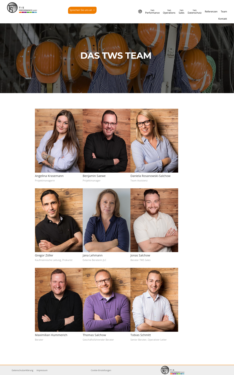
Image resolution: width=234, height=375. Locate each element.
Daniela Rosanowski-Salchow (150, 176)
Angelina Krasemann (49, 176)
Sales (181, 11)
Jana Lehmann (92, 255)
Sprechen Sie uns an (81, 10)
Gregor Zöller (44, 255)
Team (224, 11)
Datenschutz (194, 11)
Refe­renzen (211, 11)
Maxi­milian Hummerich (51, 335)
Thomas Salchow (94, 335)
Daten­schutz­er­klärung (22, 370)
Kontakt (222, 18)
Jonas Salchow (140, 255)
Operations (169, 11)
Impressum (42, 370)
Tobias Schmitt (140, 335)
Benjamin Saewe (94, 176)
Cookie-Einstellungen (101, 370)
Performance (152, 11)
